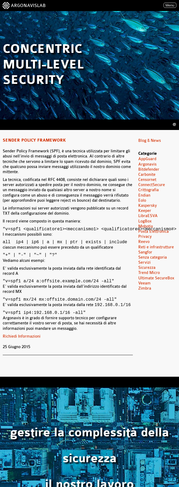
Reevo (144, 241)
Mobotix (145, 226)
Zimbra (144, 288)
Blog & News (149, 140)
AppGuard (147, 159)
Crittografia (148, 190)
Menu (170, 5)
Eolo (142, 200)
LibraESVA (148, 216)
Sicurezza (147, 267)
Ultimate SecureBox (156, 278)
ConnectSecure (151, 185)
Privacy (145, 236)
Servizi (144, 262)
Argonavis (147, 164)
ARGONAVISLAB (28, 5)
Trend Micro (149, 272)
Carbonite (147, 174)
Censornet (147, 179)
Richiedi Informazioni (21, 336)
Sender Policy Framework (34, 140)
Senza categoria (152, 257)
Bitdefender (148, 169)
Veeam (144, 283)
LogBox (145, 221)
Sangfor (145, 252)
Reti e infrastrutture (156, 247)
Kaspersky (147, 205)
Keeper (144, 210)
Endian (144, 195)
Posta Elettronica (153, 231)
